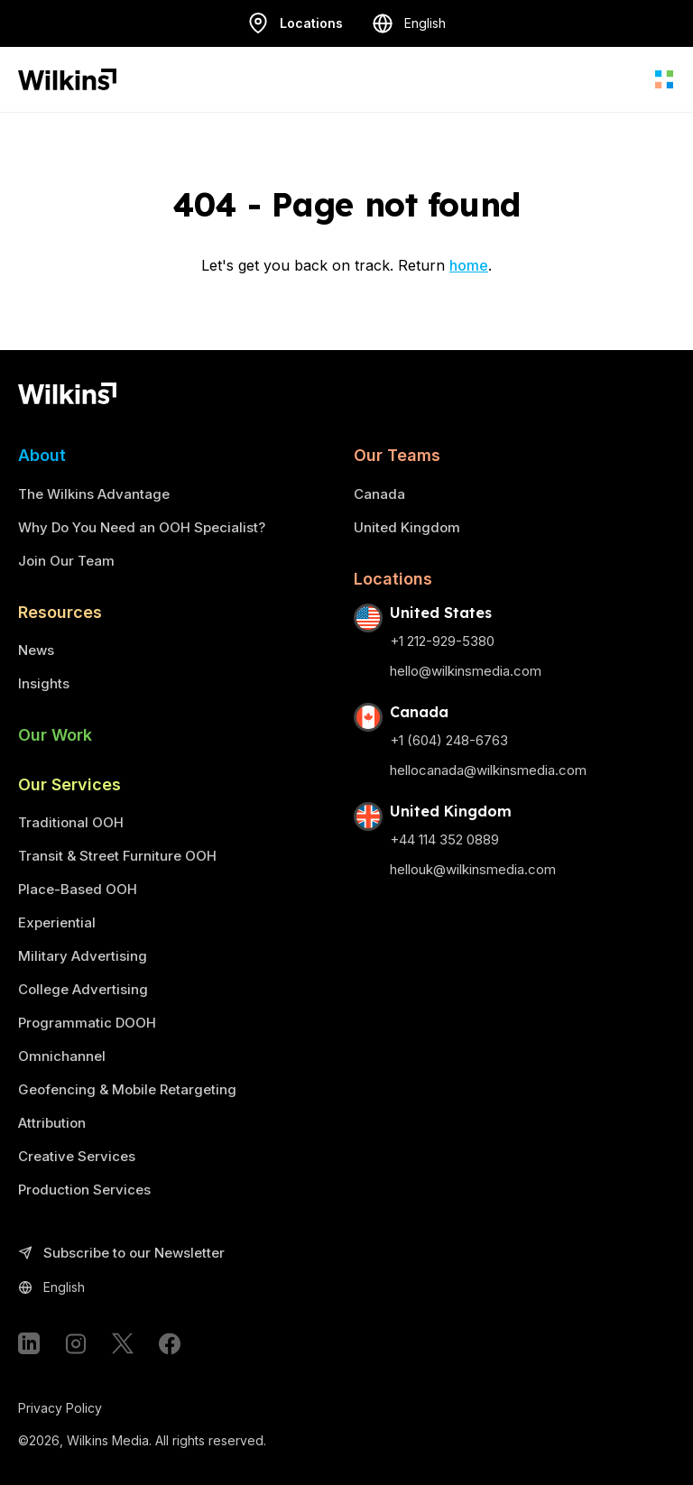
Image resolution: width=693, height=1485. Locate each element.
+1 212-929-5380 (442, 641)
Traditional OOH (71, 822)
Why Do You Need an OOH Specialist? (141, 527)
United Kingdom (407, 527)
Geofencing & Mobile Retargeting (127, 1089)
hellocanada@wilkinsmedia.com (488, 770)
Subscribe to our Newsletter (121, 1253)
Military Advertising (82, 955)
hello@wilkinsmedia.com (465, 670)
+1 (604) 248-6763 (449, 740)
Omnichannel (62, 1056)
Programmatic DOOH (87, 1022)
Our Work (55, 734)
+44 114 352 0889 (444, 839)
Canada (379, 494)
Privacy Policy (60, 1408)
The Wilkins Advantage (94, 494)
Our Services (69, 784)
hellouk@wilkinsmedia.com (473, 869)
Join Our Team (66, 560)
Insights (43, 683)
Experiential (57, 922)
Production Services (84, 1189)
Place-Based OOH (77, 889)
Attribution (52, 1122)
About (42, 455)
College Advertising (83, 989)
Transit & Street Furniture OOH (117, 855)
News (36, 650)
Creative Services (76, 1156)
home (468, 265)
